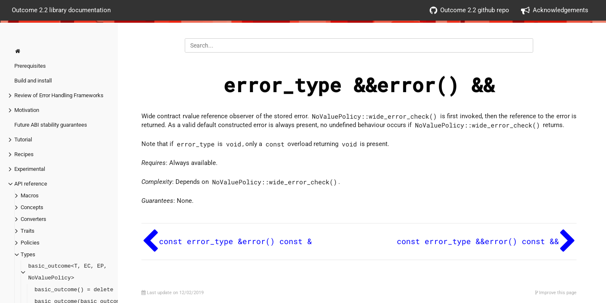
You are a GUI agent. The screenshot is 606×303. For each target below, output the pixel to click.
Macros (30, 195)
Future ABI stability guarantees (50, 125)
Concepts (32, 207)
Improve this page (556, 292)
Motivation (26, 110)
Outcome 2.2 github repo (469, 10)
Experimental (29, 169)
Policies (30, 242)
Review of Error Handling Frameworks (59, 95)
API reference (30, 184)
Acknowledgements (554, 10)
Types (28, 254)
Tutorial (23, 139)
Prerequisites (30, 66)
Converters (33, 219)
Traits (28, 231)
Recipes (24, 154)
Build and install (33, 80)
